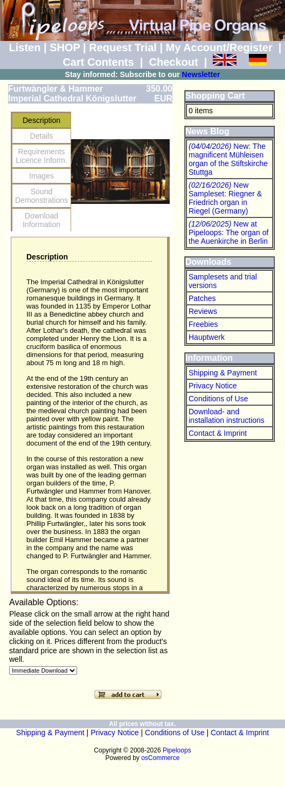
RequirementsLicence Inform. (41, 156)
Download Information (41, 220)
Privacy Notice (213, 385)
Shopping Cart (215, 95)
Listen (25, 47)
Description (41, 120)
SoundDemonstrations (41, 195)
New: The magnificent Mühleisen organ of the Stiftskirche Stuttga (228, 159)
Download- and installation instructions (227, 416)
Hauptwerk (207, 337)
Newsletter (201, 74)
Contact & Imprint (218, 433)
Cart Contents (98, 62)
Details (41, 136)
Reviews (203, 311)
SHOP (65, 47)
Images (41, 176)
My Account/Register (219, 47)
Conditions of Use (218, 398)
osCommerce (160, 758)
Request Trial (123, 47)
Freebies (203, 324)
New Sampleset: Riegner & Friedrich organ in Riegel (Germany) (225, 198)
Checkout (173, 62)
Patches (202, 298)
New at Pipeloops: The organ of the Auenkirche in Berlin (228, 232)
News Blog (207, 131)
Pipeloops (177, 750)
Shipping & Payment (223, 372)
